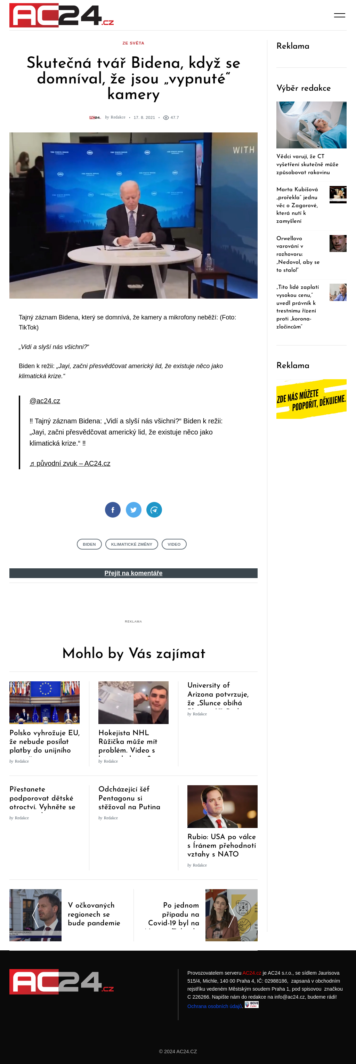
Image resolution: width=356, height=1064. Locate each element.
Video (174, 544)
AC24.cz (251, 973)
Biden (89, 544)
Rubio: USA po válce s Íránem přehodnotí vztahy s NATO (221, 846)
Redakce (118, 117)
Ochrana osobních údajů (214, 1006)
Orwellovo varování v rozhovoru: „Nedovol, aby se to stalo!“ (298, 254)
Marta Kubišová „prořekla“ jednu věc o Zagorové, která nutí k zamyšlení (297, 205)
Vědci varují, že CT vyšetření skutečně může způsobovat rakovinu (307, 164)
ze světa (134, 43)
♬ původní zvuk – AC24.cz (70, 463)
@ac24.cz (45, 401)
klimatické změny (132, 544)
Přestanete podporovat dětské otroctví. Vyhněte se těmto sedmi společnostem (42, 807)
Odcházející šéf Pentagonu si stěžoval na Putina (129, 798)
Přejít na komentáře (133, 573)
